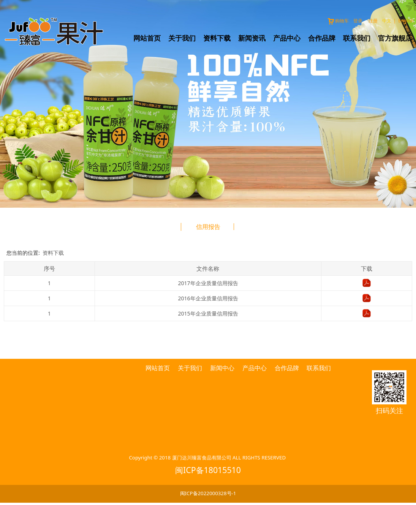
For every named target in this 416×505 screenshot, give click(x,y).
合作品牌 (321, 38)
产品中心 (287, 38)
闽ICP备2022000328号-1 (208, 493)
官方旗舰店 (395, 38)
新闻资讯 (252, 38)
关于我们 (182, 38)
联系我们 (356, 38)
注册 (373, 20)
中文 (386, 20)
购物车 (338, 20)
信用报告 (208, 226)
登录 (357, 20)
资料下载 (217, 38)
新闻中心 (222, 368)
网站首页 (147, 38)
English (406, 20)
